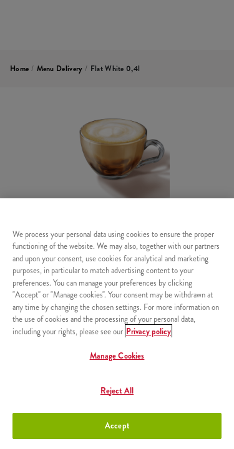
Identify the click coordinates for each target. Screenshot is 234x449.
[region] (117, 323)
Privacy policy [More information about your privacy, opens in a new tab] (148, 331)
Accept (117, 426)
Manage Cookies (117, 356)
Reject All (117, 391)
